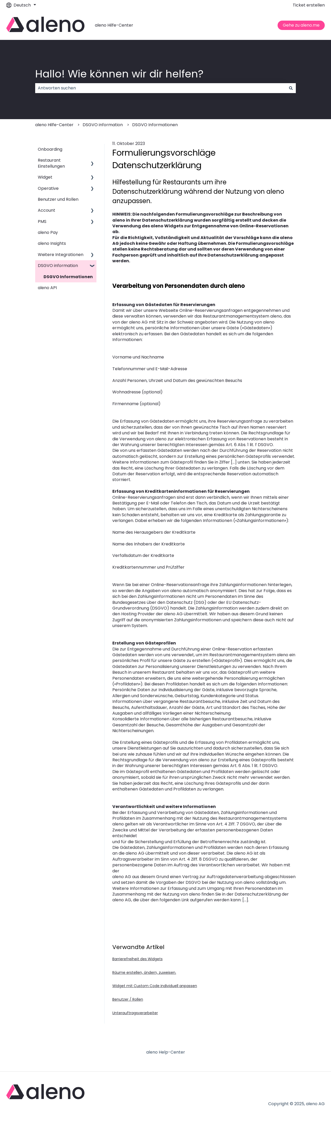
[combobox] (160, 88)
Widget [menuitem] (45, 177)
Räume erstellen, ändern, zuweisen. (144, 972)
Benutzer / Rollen (127, 999)
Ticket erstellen (309, 5)
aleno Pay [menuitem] (48, 232)
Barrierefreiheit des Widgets (137, 959)
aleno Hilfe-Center (114, 25)
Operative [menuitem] (48, 188)
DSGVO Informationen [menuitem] (68, 277)
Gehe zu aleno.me (301, 25)
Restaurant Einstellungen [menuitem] (51, 163)
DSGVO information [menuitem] (58, 266)
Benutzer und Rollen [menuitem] (58, 199)
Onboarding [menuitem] (50, 149)
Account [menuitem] (46, 210)
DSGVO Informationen (155, 125)
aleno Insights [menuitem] (52, 243)
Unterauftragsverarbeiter (135, 1012)
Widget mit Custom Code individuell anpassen (154, 985)
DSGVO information (103, 125)
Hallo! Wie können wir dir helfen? (119, 73)
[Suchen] (291, 88)
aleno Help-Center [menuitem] (165, 1052)
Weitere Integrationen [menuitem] (60, 255)
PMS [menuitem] (42, 221)
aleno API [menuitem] (47, 288)
